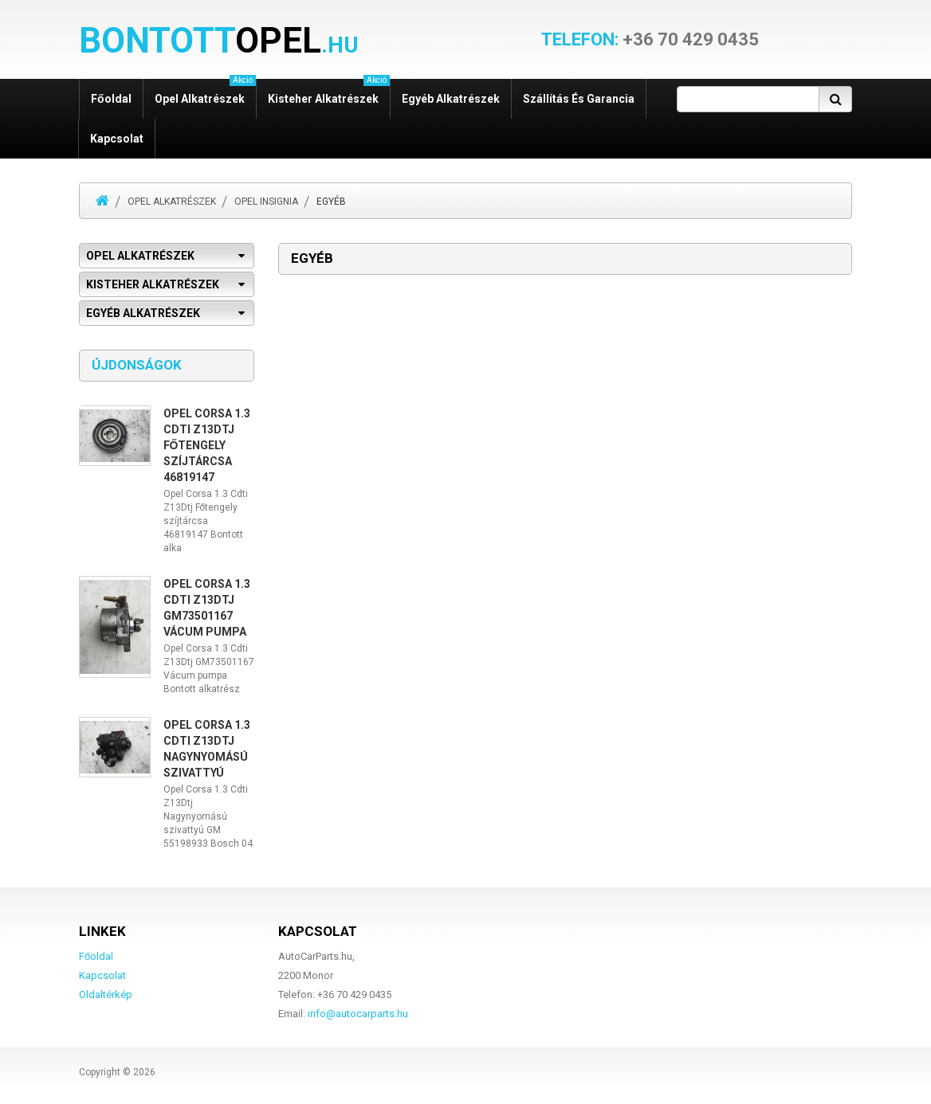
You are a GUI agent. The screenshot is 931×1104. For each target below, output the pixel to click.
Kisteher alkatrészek (329, 92)
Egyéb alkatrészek (451, 98)
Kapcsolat (116, 138)
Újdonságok (137, 365)
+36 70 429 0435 (650, 40)
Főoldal (111, 98)
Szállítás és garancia (578, 98)
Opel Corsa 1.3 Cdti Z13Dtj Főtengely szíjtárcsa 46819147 (206, 445)
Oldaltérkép (105, 994)
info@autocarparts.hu (358, 1014)
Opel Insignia (266, 201)
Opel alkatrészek (205, 92)
